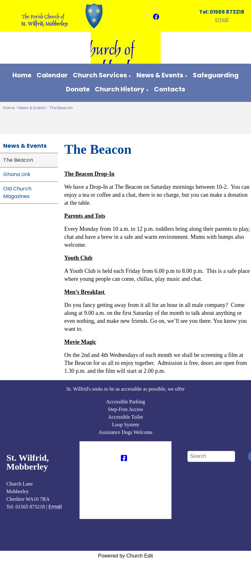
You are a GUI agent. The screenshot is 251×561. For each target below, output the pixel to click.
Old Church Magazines (17, 192)
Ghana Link (17, 174)
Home (21, 75)
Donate (78, 89)
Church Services (100, 75)
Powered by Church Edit (125, 555)
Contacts (169, 89)
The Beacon (61, 107)
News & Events (159, 75)
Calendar (52, 75)
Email (221, 19)
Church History (119, 89)
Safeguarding (216, 75)
